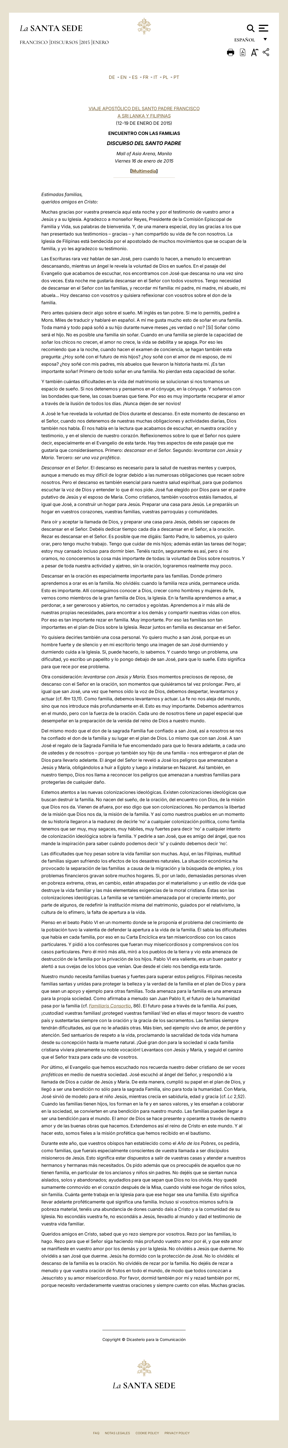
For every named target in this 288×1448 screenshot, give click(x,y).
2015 (86, 42)
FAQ (96, 1433)
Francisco (34, 42)
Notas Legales (117, 1433)
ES (135, 77)
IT (156, 77)
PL (165, 77)
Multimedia (144, 171)
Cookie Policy (147, 1433)
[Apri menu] (262, 28)
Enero (101, 42)
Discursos (65, 42)
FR (145, 77)
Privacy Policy (177, 1433)
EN (123, 77)
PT (176, 77)
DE (112, 77)
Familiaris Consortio (110, 1006)
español (247, 41)
